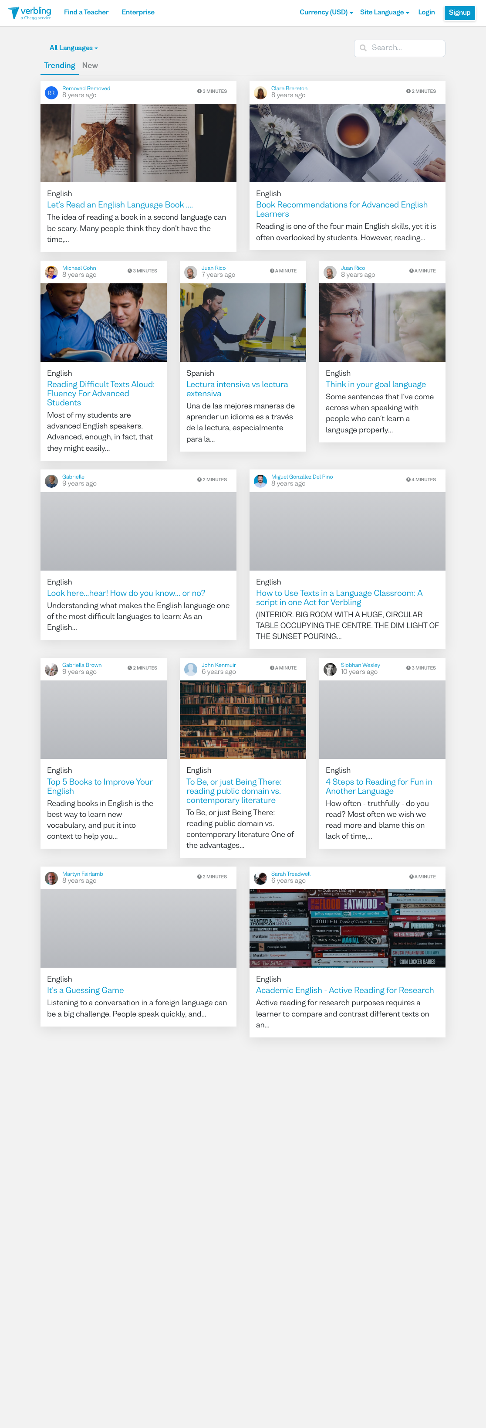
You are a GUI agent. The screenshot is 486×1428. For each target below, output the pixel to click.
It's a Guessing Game (85, 991)
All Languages (74, 48)
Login (426, 13)
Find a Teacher (86, 13)
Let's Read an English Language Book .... (120, 206)
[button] (326, 13)
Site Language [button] (384, 13)
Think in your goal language (376, 385)
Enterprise (138, 13)
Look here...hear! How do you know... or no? (126, 594)
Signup (460, 13)
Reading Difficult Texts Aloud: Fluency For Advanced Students (101, 394)
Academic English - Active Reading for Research (345, 991)
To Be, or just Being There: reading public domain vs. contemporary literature (234, 792)
